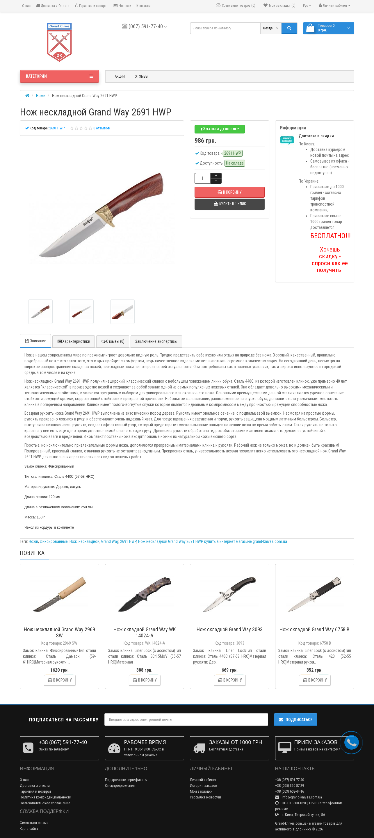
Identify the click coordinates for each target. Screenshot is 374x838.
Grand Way (109, 541)
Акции (120, 76)
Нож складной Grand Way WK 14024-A (144, 632)
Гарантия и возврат (91, 5)
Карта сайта (29, 828)
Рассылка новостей (205, 797)
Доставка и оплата (35, 785)
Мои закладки (201, 791)
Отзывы (141, 76)
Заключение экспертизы (156, 341)
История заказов (203, 785)
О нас (26, 6)
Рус (307, 5)
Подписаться (296, 719)
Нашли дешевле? (220, 129)
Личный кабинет (203, 780)
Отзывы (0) (112, 341)
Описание (35, 340)
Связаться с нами (34, 823)
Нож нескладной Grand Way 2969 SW (59, 632)
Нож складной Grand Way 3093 (230, 629)
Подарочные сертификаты (126, 780)
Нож (73, 541)
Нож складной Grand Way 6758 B (314, 629)
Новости (122, 5)
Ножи (33, 541)
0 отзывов (101, 128)
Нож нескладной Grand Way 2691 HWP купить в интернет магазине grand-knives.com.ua (212, 541)
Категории (59, 76)
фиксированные (54, 541)
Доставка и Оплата (53, 5)
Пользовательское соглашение (45, 803)
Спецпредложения (120, 785)
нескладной (89, 541)
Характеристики (73, 341)
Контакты (143, 6)
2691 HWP (128, 541)
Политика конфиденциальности (45, 797)
